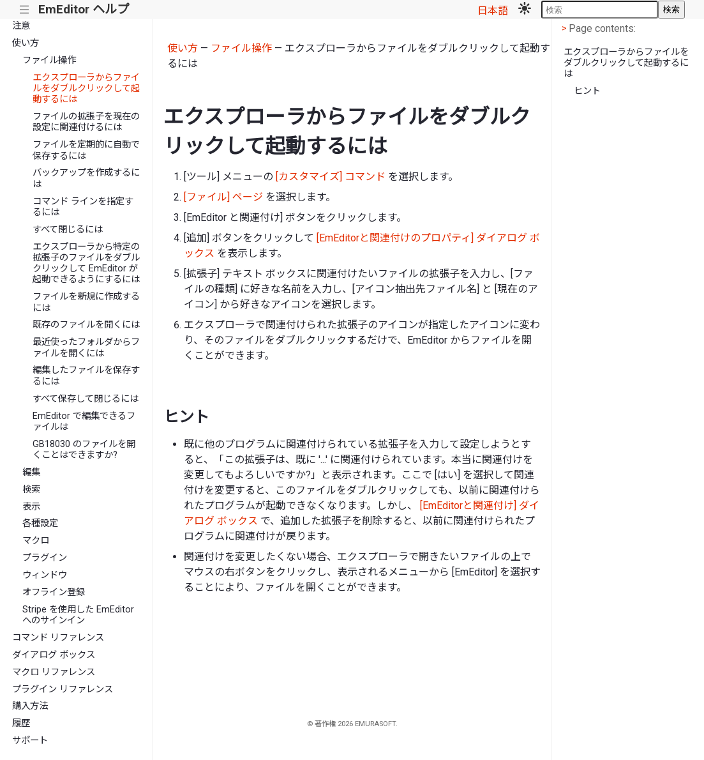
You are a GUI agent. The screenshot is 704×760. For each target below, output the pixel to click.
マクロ (35, 540)
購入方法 (30, 706)
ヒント (587, 91)
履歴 (21, 723)
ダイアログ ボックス (53, 655)
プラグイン (44, 557)
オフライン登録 (53, 592)
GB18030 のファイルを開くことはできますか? (84, 449)
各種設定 (40, 523)
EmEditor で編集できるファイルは (84, 421)
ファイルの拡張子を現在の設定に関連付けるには (86, 122)
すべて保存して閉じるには (86, 398)
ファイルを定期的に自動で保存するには (86, 150)
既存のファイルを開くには (86, 324)
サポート (30, 740)
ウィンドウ (44, 575)
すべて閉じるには (68, 229)
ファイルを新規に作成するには (86, 302)
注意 (21, 25)
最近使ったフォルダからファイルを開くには (86, 347)
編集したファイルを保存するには (86, 375)
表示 (31, 506)
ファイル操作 (49, 60)
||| (25, 9)
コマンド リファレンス (58, 637)
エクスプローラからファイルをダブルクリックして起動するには (86, 88)
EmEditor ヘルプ (83, 9)
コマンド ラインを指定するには (83, 207)
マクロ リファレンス (53, 672)
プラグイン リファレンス (62, 689)
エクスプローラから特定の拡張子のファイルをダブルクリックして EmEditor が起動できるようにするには (86, 263)
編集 (31, 472)
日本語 (492, 10)
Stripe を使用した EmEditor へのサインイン (78, 615)
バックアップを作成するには (86, 178)
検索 (671, 9)
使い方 (25, 43)
